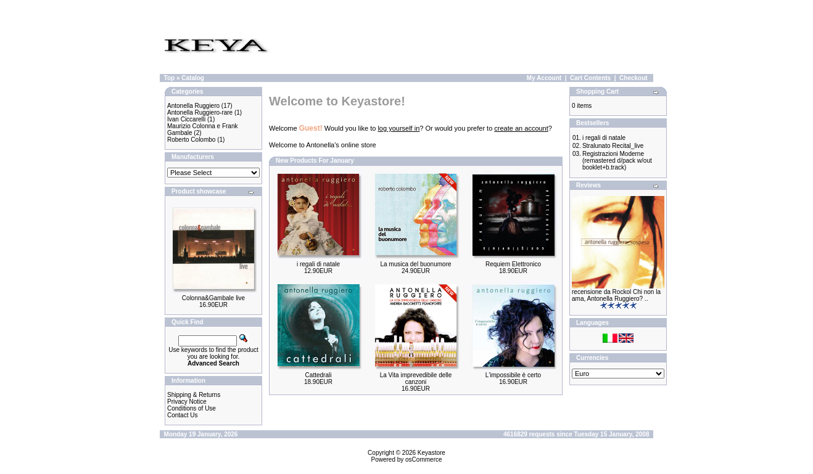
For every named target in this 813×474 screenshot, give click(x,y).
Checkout (633, 78)
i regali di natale (318, 264)
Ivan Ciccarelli (186, 119)
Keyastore (431, 452)
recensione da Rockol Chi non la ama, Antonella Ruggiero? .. (616, 295)
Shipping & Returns (193, 394)
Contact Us (182, 415)
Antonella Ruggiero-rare (200, 112)
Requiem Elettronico (513, 264)
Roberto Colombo (191, 139)
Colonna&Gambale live (213, 298)
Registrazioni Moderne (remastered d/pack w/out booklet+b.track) (617, 160)
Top (169, 78)
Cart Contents (590, 78)
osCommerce (423, 459)
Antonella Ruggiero (193, 105)
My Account (544, 78)
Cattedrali (318, 375)
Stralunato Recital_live (613, 145)
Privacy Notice (187, 401)
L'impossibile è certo (513, 375)
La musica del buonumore (415, 264)
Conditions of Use (191, 408)
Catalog (192, 78)
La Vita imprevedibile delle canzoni (416, 378)
